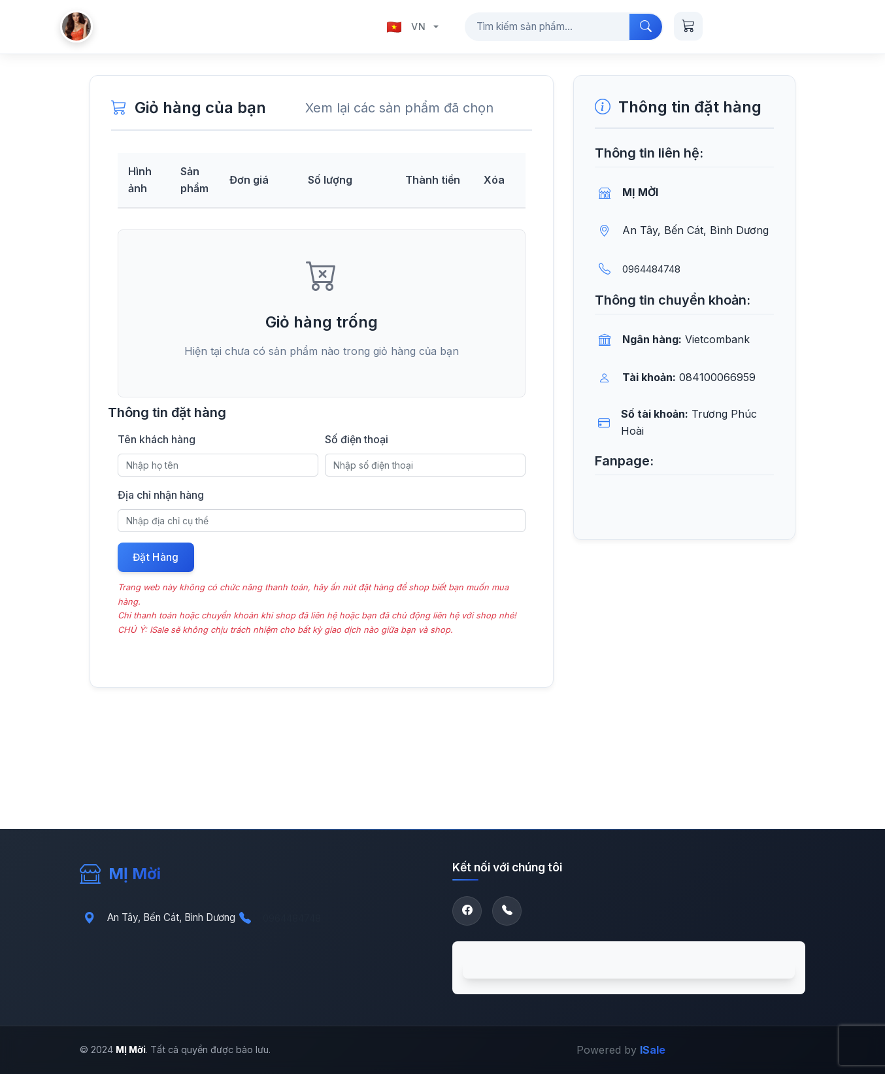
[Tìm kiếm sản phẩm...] (547, 26)
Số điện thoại (356, 439)
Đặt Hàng (156, 558)
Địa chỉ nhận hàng (161, 494)
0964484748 (651, 269)
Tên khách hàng (156, 439)
